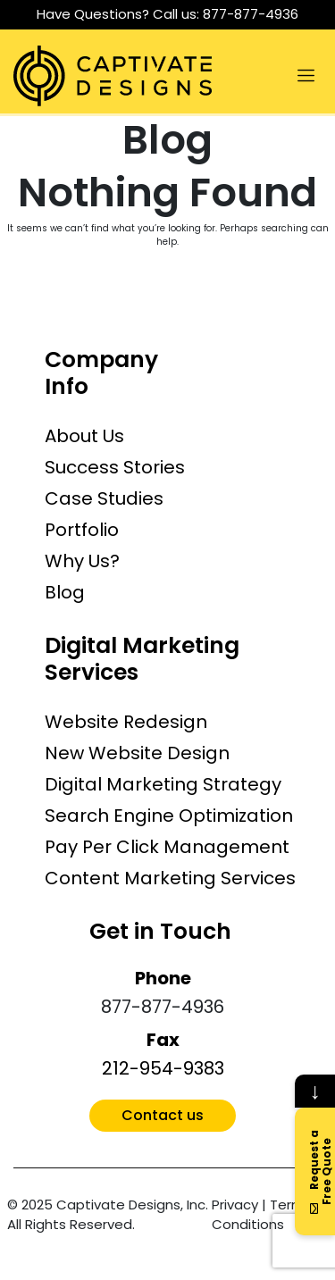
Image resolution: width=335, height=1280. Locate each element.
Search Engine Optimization (169, 815)
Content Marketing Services (170, 878)
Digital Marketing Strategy (163, 784)
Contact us (162, 1115)
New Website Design (137, 752)
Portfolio (82, 529)
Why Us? (82, 560)
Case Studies (104, 498)
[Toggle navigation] (305, 76)
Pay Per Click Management (167, 846)
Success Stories (115, 467)
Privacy (235, 1204)
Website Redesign (126, 721)
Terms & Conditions (268, 1214)
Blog (65, 592)
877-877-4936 (250, 13)
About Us (84, 435)
